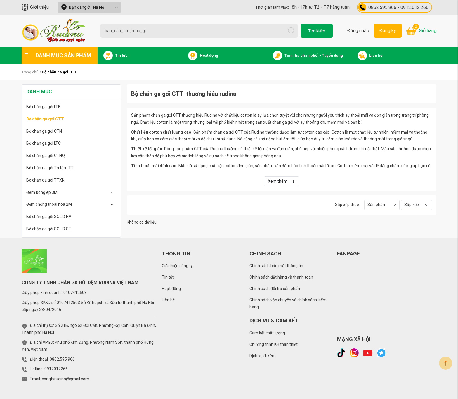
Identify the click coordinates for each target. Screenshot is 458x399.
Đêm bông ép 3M (42, 192)
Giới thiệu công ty (177, 265)
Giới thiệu (35, 7)
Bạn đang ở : (89, 7)
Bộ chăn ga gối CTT (45, 119)
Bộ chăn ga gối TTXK (45, 180)
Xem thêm (281, 181)
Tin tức (168, 277)
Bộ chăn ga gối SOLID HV (48, 216)
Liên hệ (168, 300)
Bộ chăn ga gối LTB (43, 106)
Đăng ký (387, 30)
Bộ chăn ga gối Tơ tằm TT (50, 167)
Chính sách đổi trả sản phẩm (275, 288)
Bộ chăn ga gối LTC (43, 143)
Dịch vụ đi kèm (262, 355)
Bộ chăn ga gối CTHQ (45, 155)
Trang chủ (30, 72)
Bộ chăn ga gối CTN (44, 131)
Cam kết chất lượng (267, 333)
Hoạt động (171, 288)
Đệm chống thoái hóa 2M (49, 204)
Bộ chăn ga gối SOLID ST (48, 229)
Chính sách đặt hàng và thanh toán (281, 277)
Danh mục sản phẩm (58, 55)
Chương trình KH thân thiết (273, 344)
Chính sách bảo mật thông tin (276, 265)
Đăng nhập (358, 30)
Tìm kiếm (316, 31)
